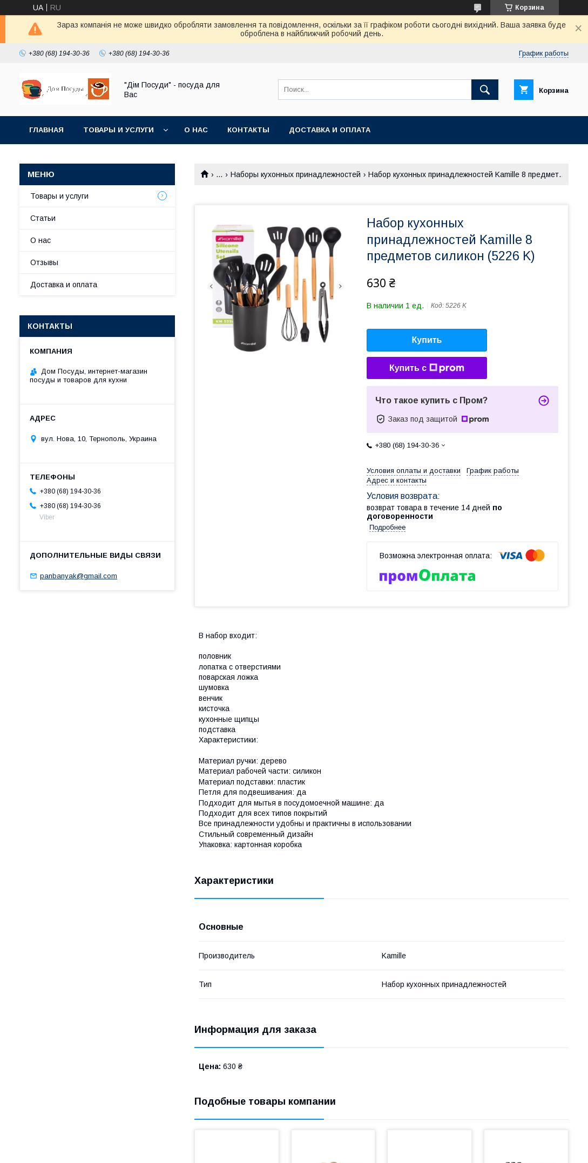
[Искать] (484, 89)
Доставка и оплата (329, 130)
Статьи (43, 218)
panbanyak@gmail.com (78, 576)
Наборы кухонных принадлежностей (296, 174)
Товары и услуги (118, 130)
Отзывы (44, 262)
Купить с (426, 368)
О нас (196, 130)
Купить (427, 339)
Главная (46, 130)
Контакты (248, 130)
